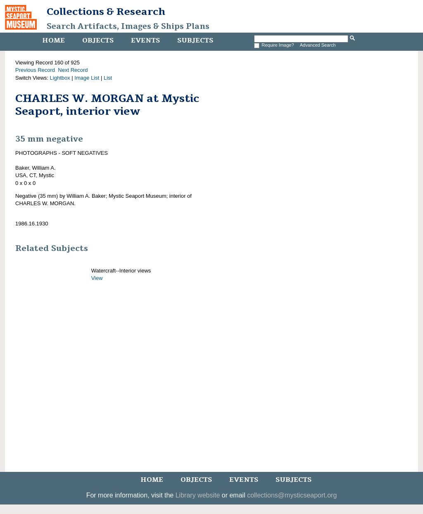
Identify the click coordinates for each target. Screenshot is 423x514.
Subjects (195, 40)
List (108, 78)
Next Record (73, 70)
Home (53, 40)
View (97, 278)
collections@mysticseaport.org (292, 495)
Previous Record (35, 70)
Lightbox (60, 78)
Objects (98, 40)
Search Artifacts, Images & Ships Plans (128, 26)
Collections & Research (106, 11)
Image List (86, 78)
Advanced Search (318, 45)
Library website (198, 495)
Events (145, 40)
